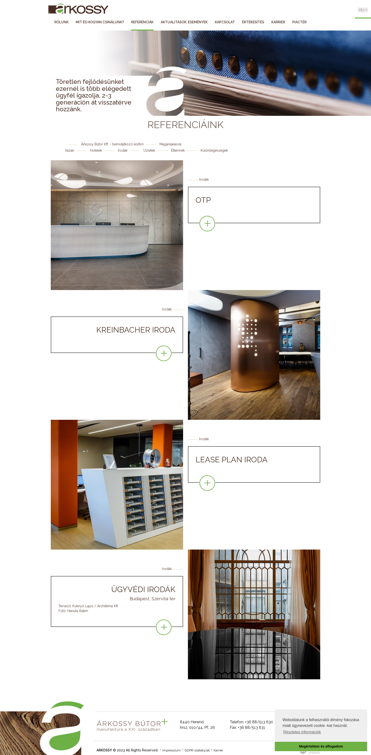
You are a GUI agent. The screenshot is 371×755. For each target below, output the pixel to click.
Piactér (299, 22)
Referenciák (142, 22)
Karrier (278, 22)
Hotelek (96, 150)
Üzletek (149, 150)
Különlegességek (214, 150)
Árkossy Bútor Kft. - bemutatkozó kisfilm (112, 144)
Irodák (123, 150)
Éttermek (178, 150)
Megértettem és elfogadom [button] (321, 746)
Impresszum (171, 750)
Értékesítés (253, 22)
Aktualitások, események (184, 22)
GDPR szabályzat (197, 750)
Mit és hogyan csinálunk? (100, 22)
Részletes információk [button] (302, 732)
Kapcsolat (225, 22)
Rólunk (61, 22)
